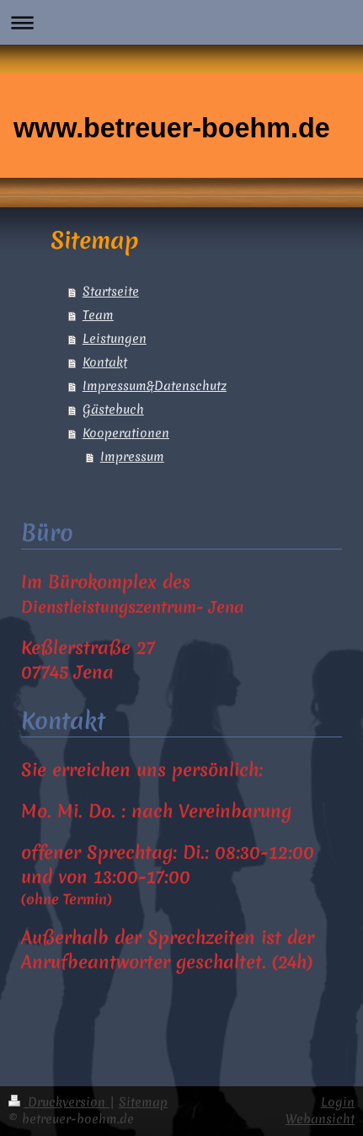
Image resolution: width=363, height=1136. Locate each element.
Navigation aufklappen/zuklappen (181, 22)
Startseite (111, 291)
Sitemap (143, 1102)
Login (338, 1102)
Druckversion (58, 1102)
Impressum (132, 456)
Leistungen (115, 338)
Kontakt (105, 362)
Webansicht (320, 1119)
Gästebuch (113, 409)
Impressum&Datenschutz (155, 386)
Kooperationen (126, 433)
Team (98, 315)
